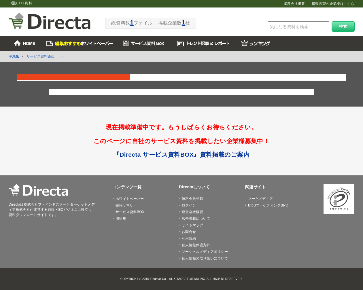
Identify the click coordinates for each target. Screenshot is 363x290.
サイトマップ (192, 225)
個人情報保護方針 (196, 245)
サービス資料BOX (130, 212)
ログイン (189, 205)
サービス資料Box (40, 56)
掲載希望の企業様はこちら (333, 4)
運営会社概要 (294, 4)
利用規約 (189, 238)
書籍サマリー (126, 205)
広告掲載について (196, 219)
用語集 (121, 219)
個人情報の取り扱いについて (205, 258)
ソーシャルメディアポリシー (205, 252)
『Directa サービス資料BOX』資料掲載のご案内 (181, 154)
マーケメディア (260, 199)
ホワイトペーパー (130, 199)
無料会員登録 (192, 199)
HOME (14, 56)
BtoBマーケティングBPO (268, 205)
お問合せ (189, 232)
